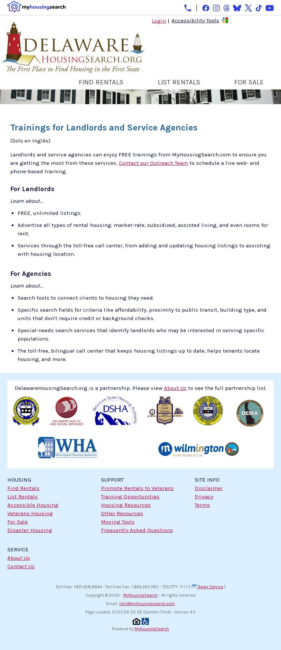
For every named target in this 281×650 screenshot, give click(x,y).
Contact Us (21, 566)
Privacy (204, 496)
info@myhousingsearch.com (147, 603)
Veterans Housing (30, 513)
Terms (202, 505)
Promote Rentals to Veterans (137, 488)
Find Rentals (23, 488)
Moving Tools (118, 521)
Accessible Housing (33, 505)
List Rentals (22, 496)
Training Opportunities (130, 496)
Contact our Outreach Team (153, 163)
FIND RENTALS (101, 82)
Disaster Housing (29, 530)
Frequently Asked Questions (137, 530)
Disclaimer (209, 488)
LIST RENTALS (179, 82)
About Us (18, 558)
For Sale (17, 521)
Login (159, 21)
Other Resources (122, 513)
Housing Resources (126, 505)
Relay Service (207, 587)
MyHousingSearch (140, 595)
